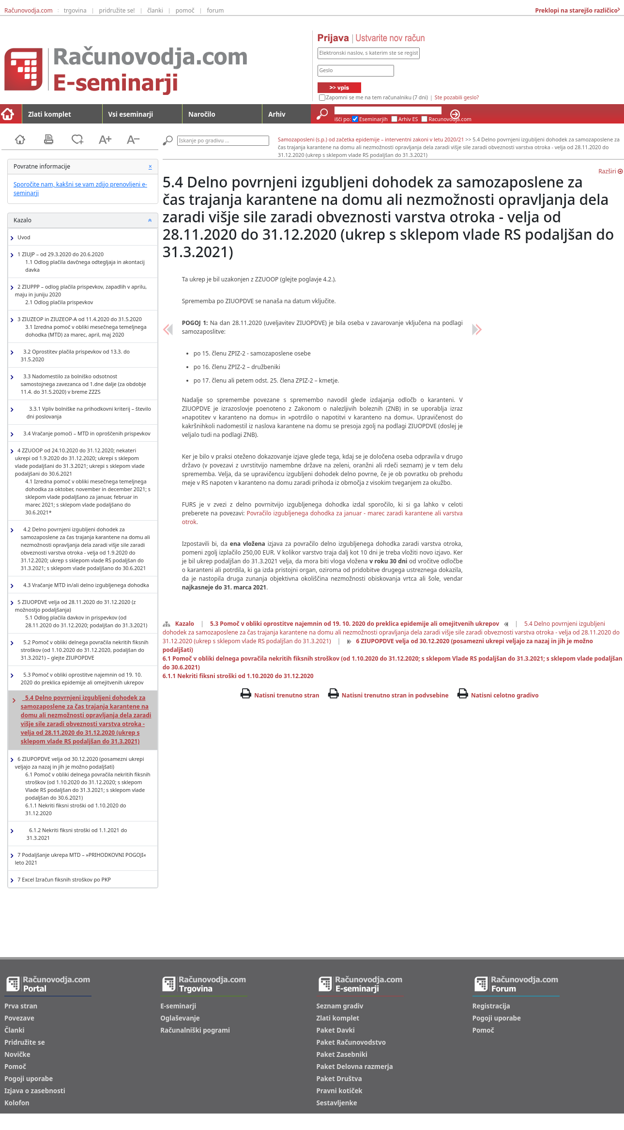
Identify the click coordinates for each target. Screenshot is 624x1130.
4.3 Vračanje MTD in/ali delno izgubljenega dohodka (85, 585)
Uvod (22, 237)
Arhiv (276, 114)
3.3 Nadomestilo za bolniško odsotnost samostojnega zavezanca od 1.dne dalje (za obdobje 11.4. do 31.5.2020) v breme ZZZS (83, 384)
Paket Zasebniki (342, 1054)
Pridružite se (24, 1042)
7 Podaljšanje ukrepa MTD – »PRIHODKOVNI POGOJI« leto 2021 (80, 858)
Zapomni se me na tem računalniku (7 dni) (377, 97)
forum (215, 10)
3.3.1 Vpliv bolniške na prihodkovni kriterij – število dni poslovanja (89, 412)
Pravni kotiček (340, 1090)
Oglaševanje (180, 1018)
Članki (14, 1030)
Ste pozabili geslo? (457, 97)
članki (155, 10)
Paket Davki (336, 1030)
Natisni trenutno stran (286, 695)
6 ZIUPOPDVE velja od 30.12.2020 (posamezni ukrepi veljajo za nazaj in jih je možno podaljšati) (83, 786)
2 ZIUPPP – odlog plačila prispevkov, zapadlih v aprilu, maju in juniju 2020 (81, 294)
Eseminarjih (373, 119)
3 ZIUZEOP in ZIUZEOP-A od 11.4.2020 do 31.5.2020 (83, 327)
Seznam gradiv (340, 1006)
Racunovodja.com (450, 119)
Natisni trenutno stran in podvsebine (395, 695)
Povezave (19, 1018)
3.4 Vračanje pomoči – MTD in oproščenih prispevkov (86, 433)
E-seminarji (178, 1006)
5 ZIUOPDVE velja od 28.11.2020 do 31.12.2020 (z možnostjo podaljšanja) (83, 614)
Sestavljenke (337, 1103)
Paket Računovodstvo (351, 1042)
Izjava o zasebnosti (34, 1090)
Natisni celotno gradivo (505, 695)
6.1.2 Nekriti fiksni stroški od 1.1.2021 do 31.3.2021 (77, 834)
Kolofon (17, 1103)
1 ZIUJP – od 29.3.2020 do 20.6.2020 (83, 262)
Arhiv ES (408, 119)
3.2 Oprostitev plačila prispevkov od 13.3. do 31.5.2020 (75, 355)
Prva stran (20, 1006)
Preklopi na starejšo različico (575, 10)
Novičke (17, 1054)
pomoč (185, 10)
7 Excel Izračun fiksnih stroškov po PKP (63, 879)
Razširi (610, 171)
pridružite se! (117, 10)
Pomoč (15, 1066)
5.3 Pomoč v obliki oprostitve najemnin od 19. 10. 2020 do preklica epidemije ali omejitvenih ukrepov (82, 678)
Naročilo (201, 114)
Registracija (491, 1006)
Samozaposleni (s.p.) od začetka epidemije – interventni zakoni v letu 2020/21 (371, 139)
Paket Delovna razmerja (355, 1066)
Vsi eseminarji (130, 114)
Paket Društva (339, 1078)
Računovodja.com (28, 10)
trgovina (75, 10)
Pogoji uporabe (28, 1078)
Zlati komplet (49, 114)
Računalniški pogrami (195, 1030)
